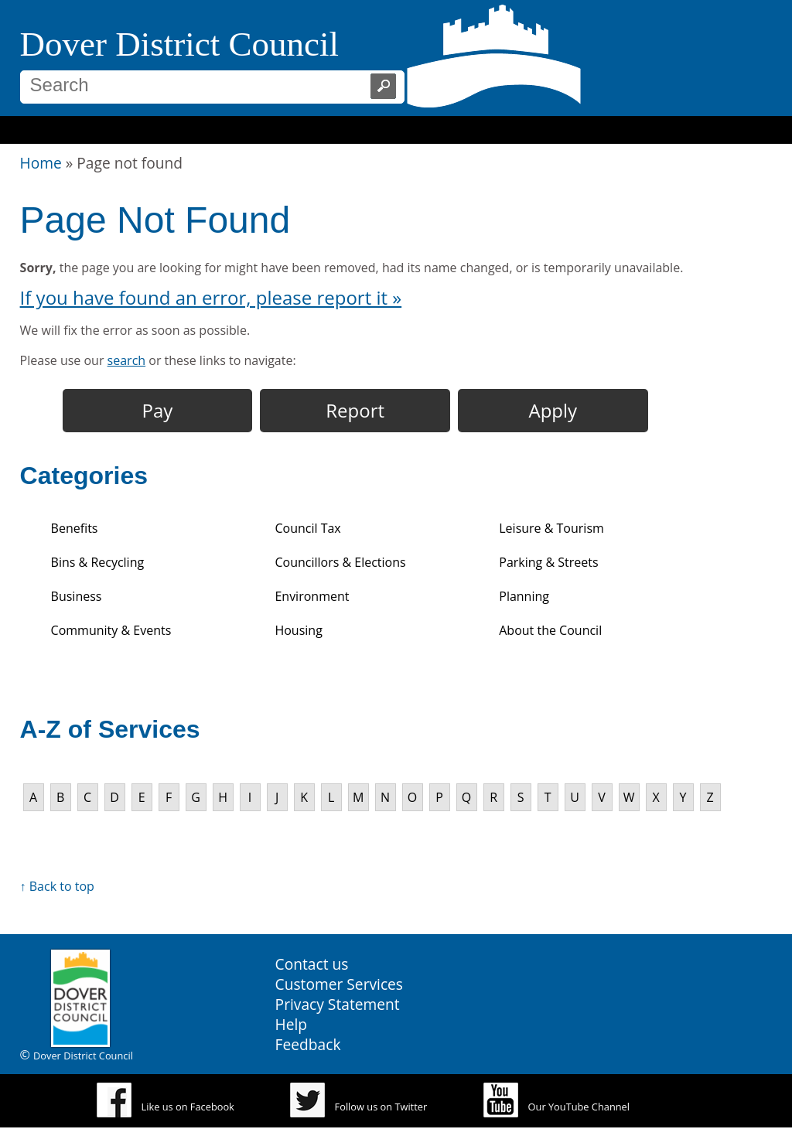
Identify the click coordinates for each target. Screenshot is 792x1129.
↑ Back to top (57, 886)
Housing (298, 630)
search (127, 360)
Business (76, 596)
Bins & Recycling (98, 562)
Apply (553, 410)
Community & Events (111, 630)
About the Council (550, 630)
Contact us (312, 963)
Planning (524, 596)
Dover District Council (179, 44)
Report (355, 410)
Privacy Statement (337, 1004)
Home (41, 162)
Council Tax (307, 528)
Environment (312, 596)
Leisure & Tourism (551, 528)
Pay (157, 410)
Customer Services (339, 984)
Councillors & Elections (340, 562)
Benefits (74, 528)
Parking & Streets (548, 562)
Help (291, 1024)
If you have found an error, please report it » (211, 297)
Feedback (308, 1044)
